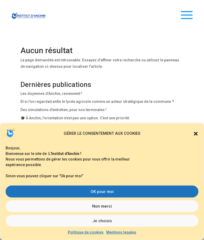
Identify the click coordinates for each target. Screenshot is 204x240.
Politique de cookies (86, 232)
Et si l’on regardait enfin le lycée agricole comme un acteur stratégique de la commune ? (97, 101)
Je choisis (102, 220)
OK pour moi (102, 191)
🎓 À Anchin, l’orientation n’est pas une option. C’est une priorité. (75, 118)
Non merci (102, 206)
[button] (195, 133)
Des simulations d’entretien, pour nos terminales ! (63, 110)
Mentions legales (121, 232)
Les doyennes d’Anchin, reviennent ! (51, 93)
